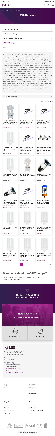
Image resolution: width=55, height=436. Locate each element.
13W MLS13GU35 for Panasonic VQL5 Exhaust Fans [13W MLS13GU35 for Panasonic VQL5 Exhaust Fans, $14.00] (27, 175)
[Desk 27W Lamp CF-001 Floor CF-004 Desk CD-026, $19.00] (44, 245)
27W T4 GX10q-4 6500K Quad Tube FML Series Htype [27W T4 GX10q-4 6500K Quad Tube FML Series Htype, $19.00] (27, 229)
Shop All (6, 388)
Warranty (6, 407)
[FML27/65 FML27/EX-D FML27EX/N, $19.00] (10, 218)
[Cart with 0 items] (52, 5)
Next (51, 264)
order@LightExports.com (13, 368)
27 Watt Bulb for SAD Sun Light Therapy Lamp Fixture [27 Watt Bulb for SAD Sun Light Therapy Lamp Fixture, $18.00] (10, 149)
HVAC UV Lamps (7, 47)
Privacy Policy (21, 434)
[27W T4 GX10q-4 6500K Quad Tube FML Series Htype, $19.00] (27, 218)
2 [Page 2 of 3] (25, 264)
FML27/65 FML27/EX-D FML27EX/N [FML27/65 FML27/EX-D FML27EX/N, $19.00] (10, 228)
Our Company (32, 405)
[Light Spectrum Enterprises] (6, 5)
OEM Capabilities (33, 388)
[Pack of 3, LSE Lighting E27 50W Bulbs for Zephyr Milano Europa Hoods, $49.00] (44, 138)
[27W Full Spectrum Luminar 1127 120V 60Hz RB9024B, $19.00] (27, 245)
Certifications (32, 407)
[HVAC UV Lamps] (27, 43)
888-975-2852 (6, 1)
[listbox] (30, 96)
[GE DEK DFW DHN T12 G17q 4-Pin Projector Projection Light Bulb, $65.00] (44, 192)
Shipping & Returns (9, 410)
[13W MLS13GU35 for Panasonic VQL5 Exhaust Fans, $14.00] (27, 165)
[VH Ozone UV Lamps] (27, 29)
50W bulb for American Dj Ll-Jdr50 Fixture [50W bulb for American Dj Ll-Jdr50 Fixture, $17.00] (44, 174)
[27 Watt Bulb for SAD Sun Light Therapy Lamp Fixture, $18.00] (10, 138)
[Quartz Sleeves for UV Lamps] (27, 38)
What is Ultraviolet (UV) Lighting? (37, 410)
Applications (32, 390)
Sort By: (5, 96)
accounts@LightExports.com (14, 372)
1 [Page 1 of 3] (21, 264)
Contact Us (6, 279)
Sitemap (35, 434)
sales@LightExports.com (13, 364)
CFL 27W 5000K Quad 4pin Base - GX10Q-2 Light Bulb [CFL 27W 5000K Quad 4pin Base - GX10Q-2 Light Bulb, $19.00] (9, 255)
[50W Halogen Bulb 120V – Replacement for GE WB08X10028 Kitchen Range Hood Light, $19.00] (10, 192)
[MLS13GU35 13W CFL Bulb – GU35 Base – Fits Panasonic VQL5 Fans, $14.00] (10, 112)
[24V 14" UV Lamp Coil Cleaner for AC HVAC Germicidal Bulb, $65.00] (44, 112)
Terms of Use (29, 434)
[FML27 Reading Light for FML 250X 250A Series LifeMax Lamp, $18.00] (10, 165)
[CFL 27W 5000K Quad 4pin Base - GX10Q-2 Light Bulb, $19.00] (10, 245)
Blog (30, 413)
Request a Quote (49, 1)
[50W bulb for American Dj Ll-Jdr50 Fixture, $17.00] (44, 165)
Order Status (7, 405)
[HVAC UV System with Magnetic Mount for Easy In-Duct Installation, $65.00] (27, 138)
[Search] (48, 5)
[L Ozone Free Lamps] (27, 34)
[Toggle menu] (44, 5)
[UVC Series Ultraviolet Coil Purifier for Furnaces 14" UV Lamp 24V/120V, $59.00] (27, 192)
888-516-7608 (10, 359)
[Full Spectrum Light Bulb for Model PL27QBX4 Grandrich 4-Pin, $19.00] (44, 218)
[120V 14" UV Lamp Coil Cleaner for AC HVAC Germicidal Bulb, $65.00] (27, 112)
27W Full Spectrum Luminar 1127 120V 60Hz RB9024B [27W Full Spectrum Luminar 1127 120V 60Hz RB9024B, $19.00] (27, 255)
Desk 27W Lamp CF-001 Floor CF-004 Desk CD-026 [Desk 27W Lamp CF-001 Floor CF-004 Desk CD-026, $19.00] (44, 255)
